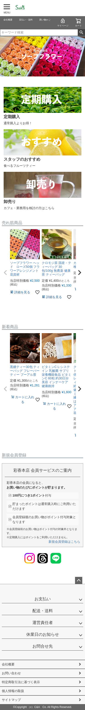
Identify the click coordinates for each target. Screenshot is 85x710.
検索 (81, 32)
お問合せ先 (42, 646)
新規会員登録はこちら (64, 541)
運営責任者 (42, 622)
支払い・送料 (26, 19)
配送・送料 (42, 611)
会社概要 (7, 19)
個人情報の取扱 (13, 691)
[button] (5, 273)
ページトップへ (78, 580)
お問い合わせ (11, 673)
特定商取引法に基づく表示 (21, 682)
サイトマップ (11, 700)
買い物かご (45, 19)
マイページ (62, 22)
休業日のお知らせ (42, 634)
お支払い (42, 599)
